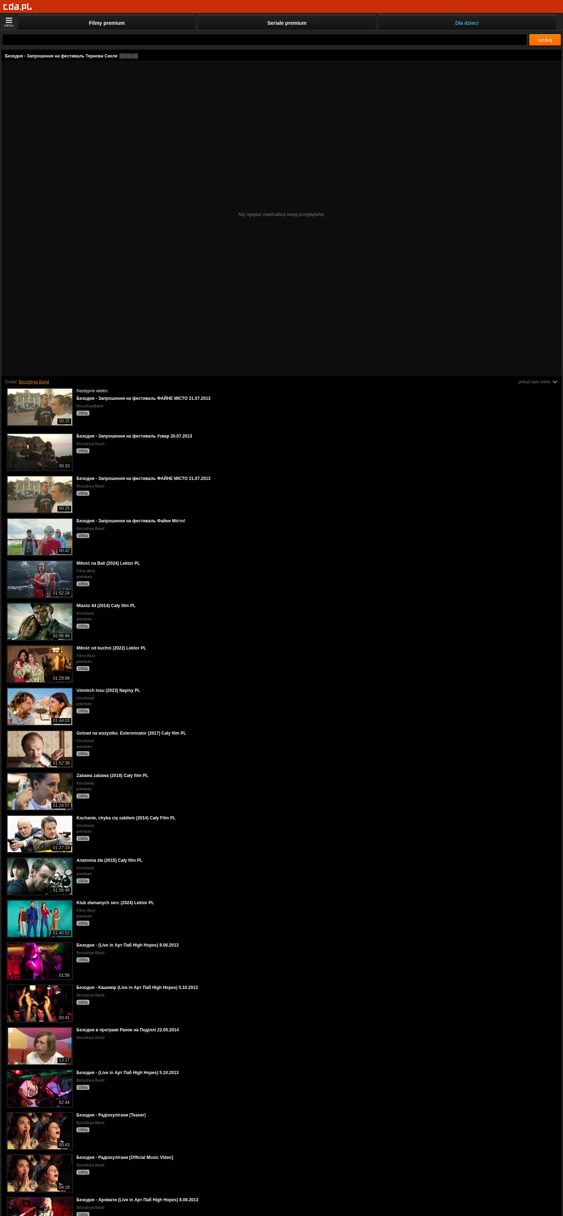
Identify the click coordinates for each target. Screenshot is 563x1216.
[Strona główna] (18, 7)
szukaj (545, 40)
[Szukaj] (264, 40)
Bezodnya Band (34, 381)
